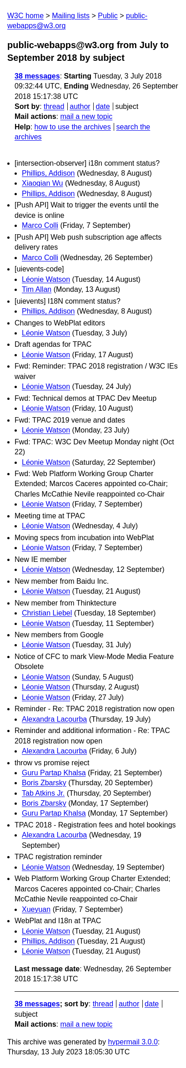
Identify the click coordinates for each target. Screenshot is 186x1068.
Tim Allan (36, 289)
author (80, 106)
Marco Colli (40, 225)
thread (54, 106)
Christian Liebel (47, 613)
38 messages (37, 76)
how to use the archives (73, 127)
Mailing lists (71, 16)
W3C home (25, 16)
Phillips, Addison (48, 173)
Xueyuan (36, 909)
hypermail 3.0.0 (132, 1042)
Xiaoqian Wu (42, 183)
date (103, 106)
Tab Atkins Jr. (43, 793)
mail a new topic (86, 116)
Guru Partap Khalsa (54, 773)
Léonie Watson (46, 279)
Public (108, 16)
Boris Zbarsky (44, 783)
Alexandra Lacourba (54, 719)
